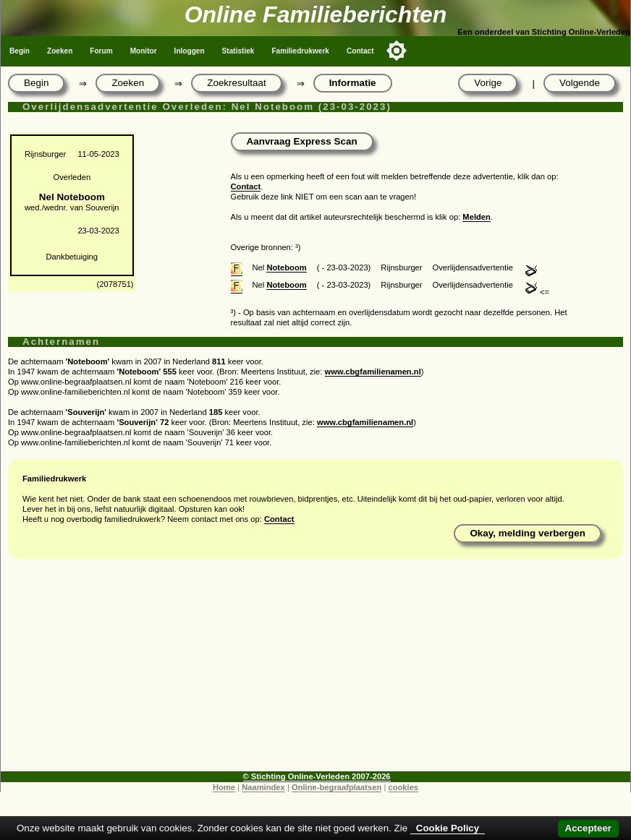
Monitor (143, 51)
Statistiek (238, 51)
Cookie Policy (447, 828)
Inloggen (189, 51)
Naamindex (263, 787)
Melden (476, 217)
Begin (19, 51)
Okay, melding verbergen (527, 533)
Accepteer (588, 828)
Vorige (487, 82)
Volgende (579, 82)
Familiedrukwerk (300, 51)
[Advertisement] (315, 670)
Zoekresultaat (236, 82)
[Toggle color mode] (396, 50)
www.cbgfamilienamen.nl (373, 371)
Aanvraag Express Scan (302, 141)
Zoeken (59, 51)
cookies (403, 787)
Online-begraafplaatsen (336, 787)
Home (224, 787)
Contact (360, 51)
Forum (101, 51)
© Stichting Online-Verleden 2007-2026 (317, 776)
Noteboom (286, 267)
